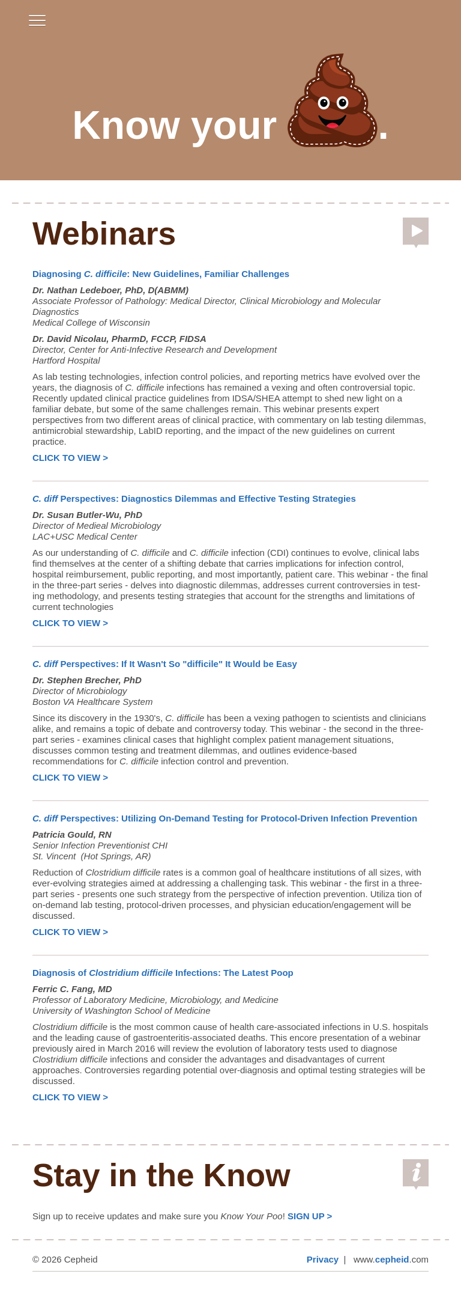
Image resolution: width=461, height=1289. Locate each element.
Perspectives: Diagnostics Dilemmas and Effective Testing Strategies (194, 498)
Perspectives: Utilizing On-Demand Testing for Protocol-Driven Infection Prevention (224, 818)
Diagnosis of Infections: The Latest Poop (163, 973)
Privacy (323, 1259)
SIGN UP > (310, 1216)
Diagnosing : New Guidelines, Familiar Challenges (160, 274)
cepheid (392, 1259)
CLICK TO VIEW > (70, 458)
